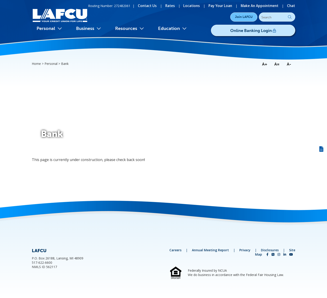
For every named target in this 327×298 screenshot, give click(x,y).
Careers (175, 250)
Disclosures (270, 250)
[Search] (277, 17)
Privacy (244, 250)
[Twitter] (273, 254)
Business (88, 28)
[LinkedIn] (285, 254)
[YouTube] (291, 254)
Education (172, 28)
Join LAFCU (244, 17)
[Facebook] (267, 254)
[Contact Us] (155, 5)
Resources (129, 28)
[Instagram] (279, 254)
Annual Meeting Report (210, 250)
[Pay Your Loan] (224, 5)
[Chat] (291, 5)
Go (290, 17)
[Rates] (176, 5)
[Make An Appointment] (261, 5)
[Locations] (197, 5)
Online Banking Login (262, 29)
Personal (49, 28)
